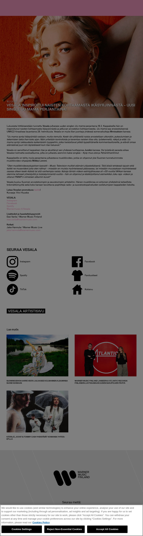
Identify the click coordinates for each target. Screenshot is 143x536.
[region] (71, 520)
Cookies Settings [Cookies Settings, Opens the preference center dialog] (22, 529)
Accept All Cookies (107, 529)
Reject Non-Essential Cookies (64, 529)
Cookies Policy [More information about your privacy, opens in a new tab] (41, 522)
